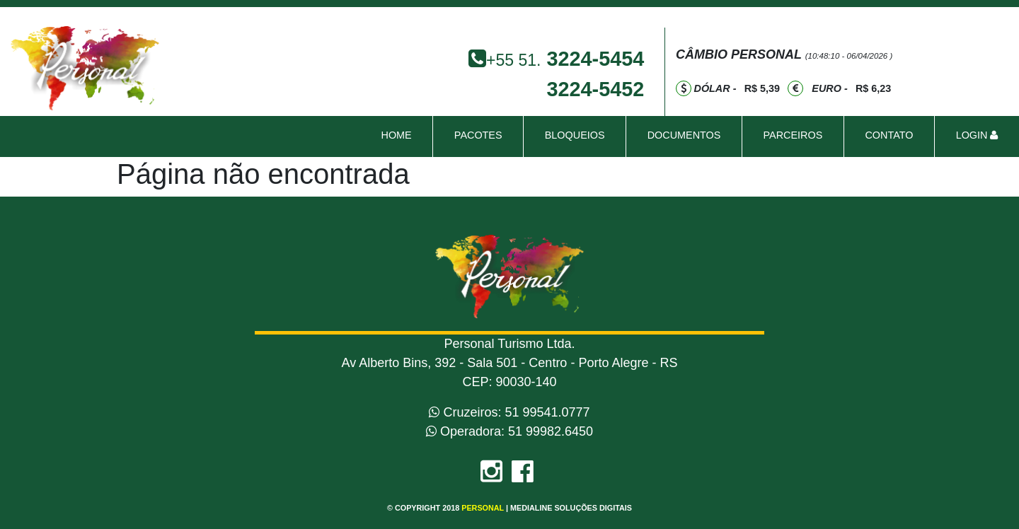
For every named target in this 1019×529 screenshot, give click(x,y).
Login (977, 135)
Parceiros (793, 135)
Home (399, 134)
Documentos (684, 135)
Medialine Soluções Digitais (571, 508)
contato (889, 135)
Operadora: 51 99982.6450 (509, 431)
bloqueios (575, 135)
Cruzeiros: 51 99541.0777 (509, 412)
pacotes (478, 135)
